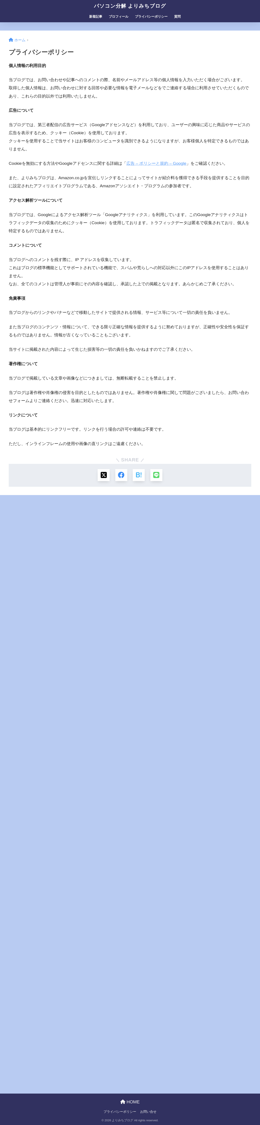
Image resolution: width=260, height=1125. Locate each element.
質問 (177, 16)
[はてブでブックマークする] (139, 475)
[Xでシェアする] (104, 475)
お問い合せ (148, 1111)
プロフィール (118, 16)
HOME (130, 1101)
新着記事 (95, 16)
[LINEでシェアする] (156, 475)
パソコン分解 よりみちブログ (130, 6)
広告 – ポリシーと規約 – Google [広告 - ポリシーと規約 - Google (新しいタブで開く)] (156, 163)
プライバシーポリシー (151, 16)
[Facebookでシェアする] (121, 475)
